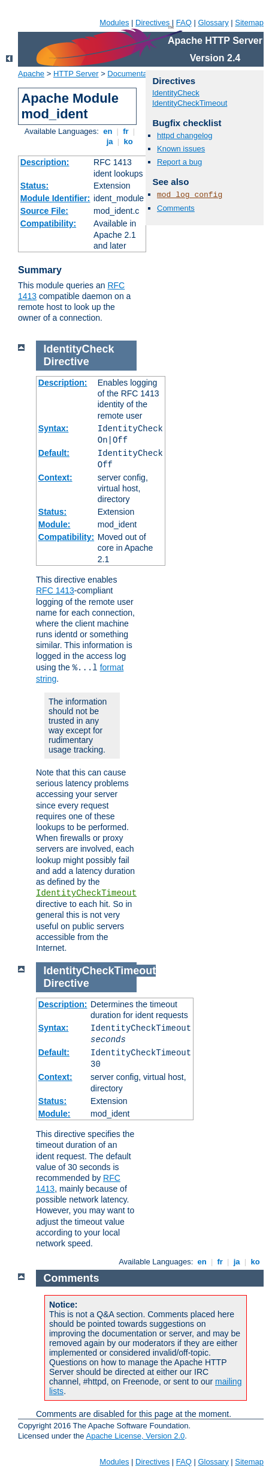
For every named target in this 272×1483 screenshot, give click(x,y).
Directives (152, 22)
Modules (114, 22)
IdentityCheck (176, 92)
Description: (44, 162)
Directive (66, 362)
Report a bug (179, 161)
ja (109, 141)
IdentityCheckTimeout (189, 103)
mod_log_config (189, 194)
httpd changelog (185, 135)
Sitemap (249, 22)
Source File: (44, 211)
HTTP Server (76, 73)
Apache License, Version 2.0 (135, 1435)
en (107, 131)
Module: (54, 524)
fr (126, 131)
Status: (34, 185)
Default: (53, 453)
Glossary (213, 22)
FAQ (184, 22)
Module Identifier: (55, 198)
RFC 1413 (55, 590)
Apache (31, 73)
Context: (55, 477)
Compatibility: (48, 223)
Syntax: (53, 428)
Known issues (181, 148)
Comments (176, 208)
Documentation (133, 73)
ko (128, 141)
